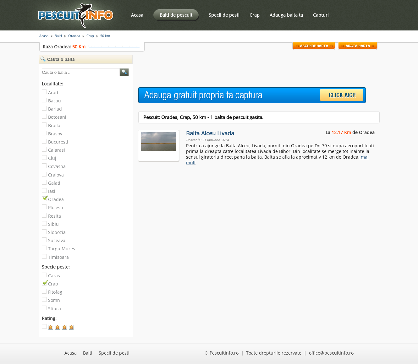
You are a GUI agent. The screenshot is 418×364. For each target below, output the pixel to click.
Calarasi (56, 150)
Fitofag (55, 292)
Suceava (56, 240)
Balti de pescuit (176, 15)
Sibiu (53, 224)
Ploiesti (55, 207)
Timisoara (58, 257)
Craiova (56, 175)
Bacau (54, 101)
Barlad (55, 109)
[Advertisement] (252, 69)
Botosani (57, 117)
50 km (105, 36)
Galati (54, 183)
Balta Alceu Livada (210, 133)
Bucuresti (58, 142)
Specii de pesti (224, 15)
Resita (54, 216)
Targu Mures (61, 249)
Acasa (137, 15)
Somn (54, 300)
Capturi (321, 15)
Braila (54, 125)
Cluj (52, 158)
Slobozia (57, 232)
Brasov (55, 134)
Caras (54, 276)
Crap (255, 15)
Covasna (57, 166)
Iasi (51, 191)
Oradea (74, 36)
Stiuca (54, 309)
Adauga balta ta (286, 15)
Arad (53, 92)
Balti (58, 36)
